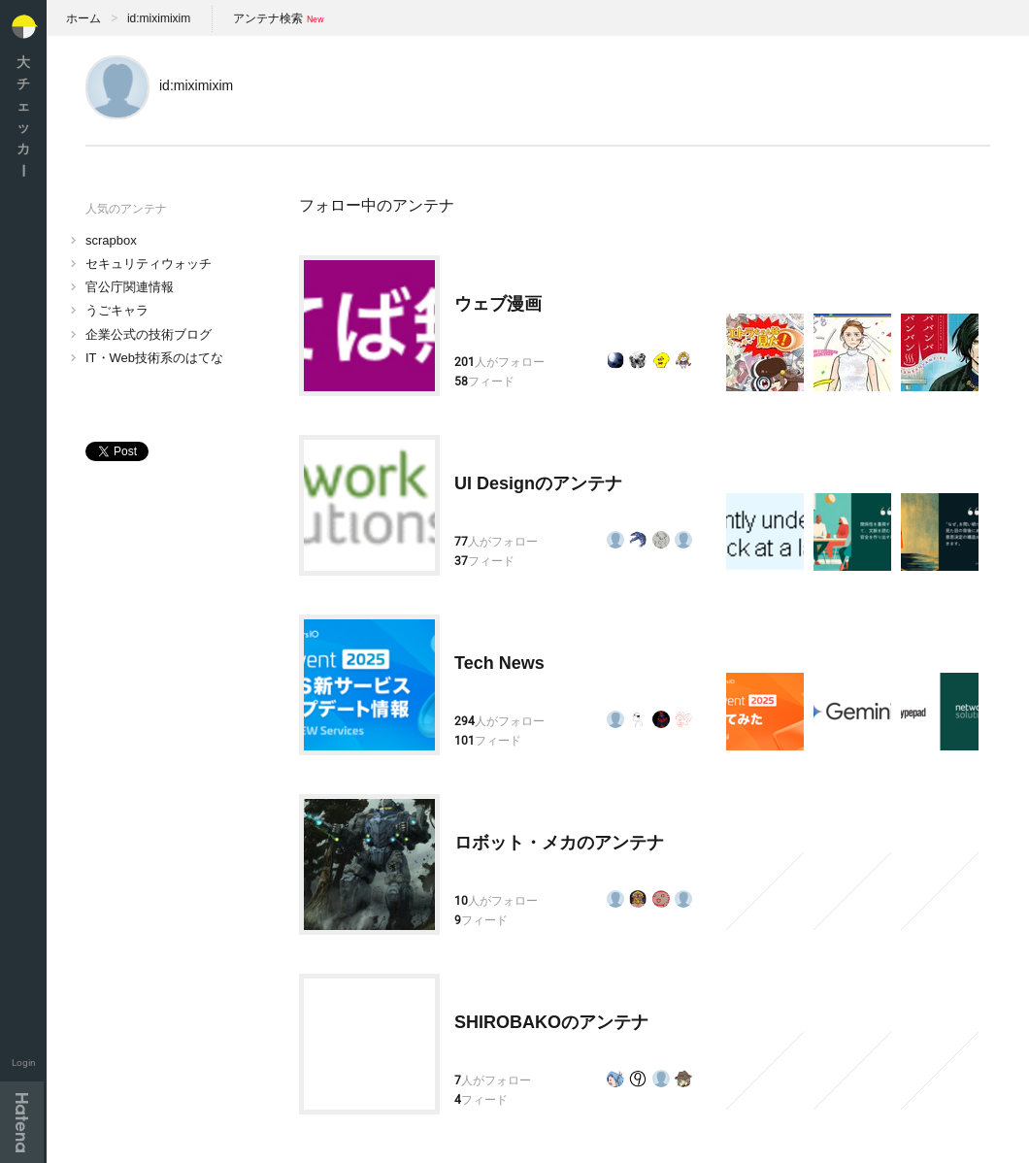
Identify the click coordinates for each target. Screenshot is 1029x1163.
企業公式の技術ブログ (148, 334)
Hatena (22, 1122)
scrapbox (111, 240)
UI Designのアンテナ (538, 483)
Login (24, 1062)
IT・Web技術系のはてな (154, 357)
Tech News (499, 663)
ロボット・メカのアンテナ (559, 842)
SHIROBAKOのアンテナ (551, 1022)
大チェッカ (23, 116)
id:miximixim (158, 18)
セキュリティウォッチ (148, 263)
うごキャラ (117, 310)
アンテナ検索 (268, 18)
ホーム (83, 18)
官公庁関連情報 (129, 287)
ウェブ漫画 (498, 304)
